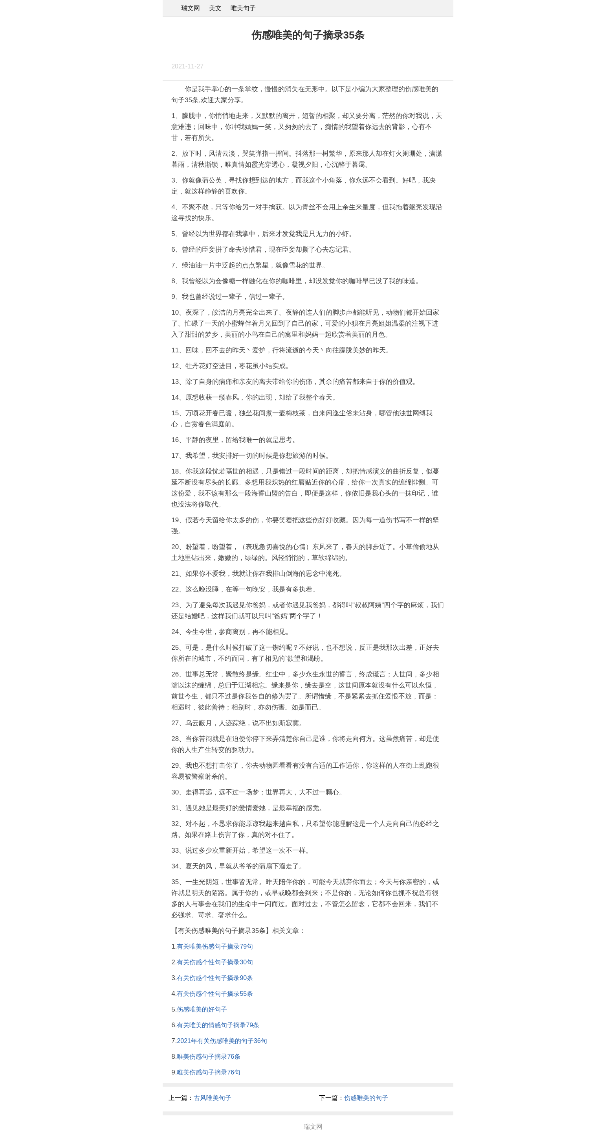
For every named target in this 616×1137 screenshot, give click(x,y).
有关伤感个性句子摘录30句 (215, 962)
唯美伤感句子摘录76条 (208, 1056)
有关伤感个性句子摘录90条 (215, 978)
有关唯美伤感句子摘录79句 (215, 946)
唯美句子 (243, 8)
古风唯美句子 (212, 1098)
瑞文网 (190, 8)
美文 (215, 8)
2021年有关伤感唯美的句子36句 (222, 1040)
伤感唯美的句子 (366, 1098)
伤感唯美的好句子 (202, 1009)
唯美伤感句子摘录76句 (208, 1072)
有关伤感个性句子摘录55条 (215, 993)
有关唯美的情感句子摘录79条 (218, 1025)
